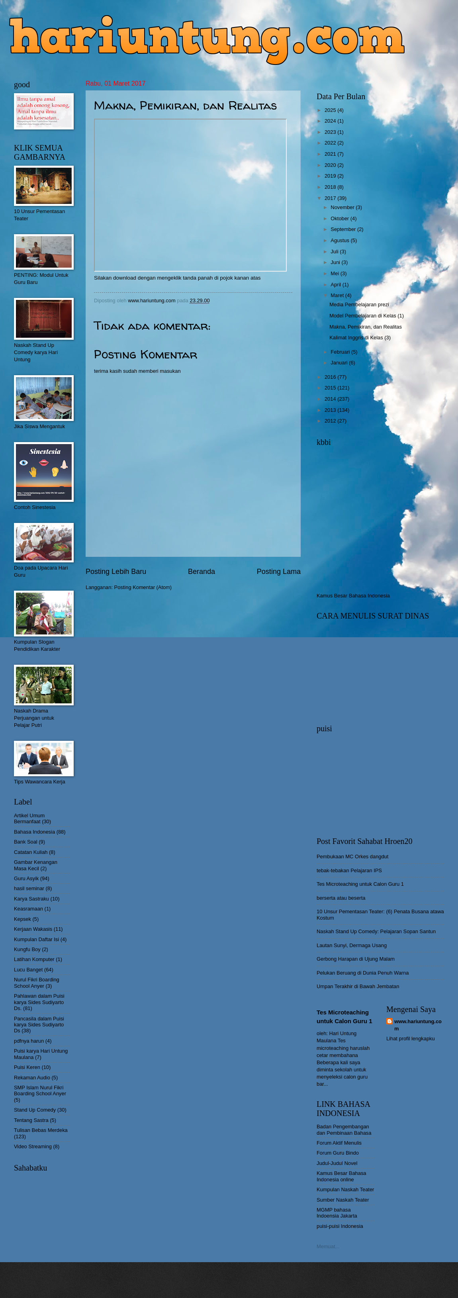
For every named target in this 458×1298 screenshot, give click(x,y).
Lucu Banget (28, 970)
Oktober (340, 218)
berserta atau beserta (341, 898)
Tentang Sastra (31, 1120)
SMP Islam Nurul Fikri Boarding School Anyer (40, 1090)
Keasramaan (28, 909)
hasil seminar (29, 888)
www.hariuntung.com (418, 1025)
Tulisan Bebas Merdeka (41, 1130)
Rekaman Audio (32, 1078)
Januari (340, 363)
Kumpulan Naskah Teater (345, 1189)
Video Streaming (33, 1146)
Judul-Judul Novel (337, 1163)
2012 (331, 421)
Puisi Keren (27, 1067)
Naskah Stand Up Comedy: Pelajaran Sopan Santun (376, 931)
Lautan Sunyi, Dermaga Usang (352, 945)
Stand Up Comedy (35, 1110)
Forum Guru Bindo (338, 1153)
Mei (335, 273)
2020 (331, 165)
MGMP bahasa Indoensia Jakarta (337, 1213)
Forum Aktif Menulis (339, 1143)
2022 (331, 143)
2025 (331, 110)
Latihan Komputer (34, 959)
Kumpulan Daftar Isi (36, 939)
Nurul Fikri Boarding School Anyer (36, 983)
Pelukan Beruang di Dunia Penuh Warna (363, 973)
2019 (331, 176)
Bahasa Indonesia (34, 832)
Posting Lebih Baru (116, 572)
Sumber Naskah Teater (343, 1200)
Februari (341, 352)
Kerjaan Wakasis (33, 929)
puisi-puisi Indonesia (340, 1226)
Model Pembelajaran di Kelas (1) (366, 316)
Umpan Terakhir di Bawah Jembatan (358, 986)
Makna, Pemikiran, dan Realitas (365, 327)
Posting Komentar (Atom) (143, 587)
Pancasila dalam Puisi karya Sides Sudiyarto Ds (39, 1025)
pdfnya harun (29, 1041)
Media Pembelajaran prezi (359, 304)
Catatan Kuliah (30, 852)
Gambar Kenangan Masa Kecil (35, 865)
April (336, 285)
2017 (331, 198)
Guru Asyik (26, 878)
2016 (331, 377)
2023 (331, 132)
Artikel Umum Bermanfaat (29, 818)
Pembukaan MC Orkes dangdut (352, 856)
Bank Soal (25, 842)
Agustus (340, 240)
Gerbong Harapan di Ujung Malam (356, 959)
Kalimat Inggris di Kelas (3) (360, 338)
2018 (331, 187)
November (343, 207)
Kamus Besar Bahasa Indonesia (353, 596)
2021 (331, 154)
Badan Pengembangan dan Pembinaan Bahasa (344, 1130)
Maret (338, 295)
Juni (336, 262)
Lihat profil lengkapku (410, 1039)
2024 (331, 121)
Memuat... (328, 1246)
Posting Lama (279, 572)
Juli (335, 252)
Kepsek (22, 919)
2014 (331, 399)
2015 (331, 388)
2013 (331, 410)
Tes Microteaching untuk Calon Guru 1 (360, 884)
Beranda (201, 572)
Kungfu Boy (27, 949)
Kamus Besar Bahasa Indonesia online (341, 1176)
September (344, 229)
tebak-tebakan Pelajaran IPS (349, 870)
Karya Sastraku (31, 899)
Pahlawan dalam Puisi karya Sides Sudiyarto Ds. (39, 1002)
